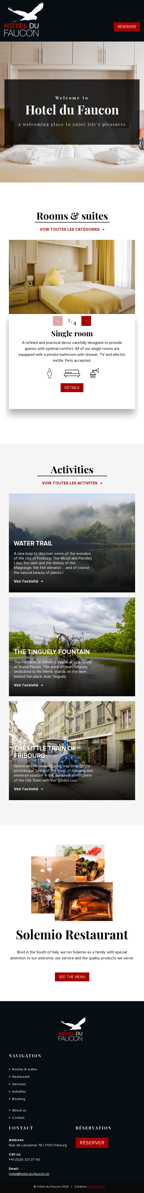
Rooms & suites (24, 1069)
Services (19, 1084)
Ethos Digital (96, 1186)
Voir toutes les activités (69, 483)
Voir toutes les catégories (70, 229)
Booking (18, 1099)
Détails (72, 388)
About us (19, 1110)
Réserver (127, 27)
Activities (19, 1091)
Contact (18, 1118)
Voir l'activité (26, 581)
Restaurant (20, 1077)
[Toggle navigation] (132, 11)
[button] (86, 321)
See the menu (72, 977)
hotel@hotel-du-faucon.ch (29, 1174)
